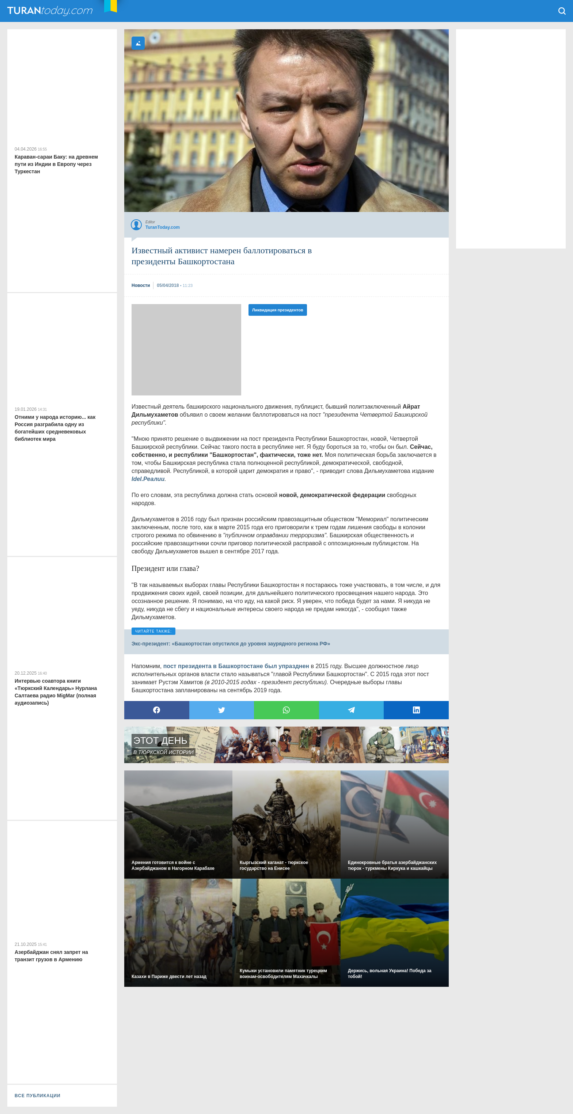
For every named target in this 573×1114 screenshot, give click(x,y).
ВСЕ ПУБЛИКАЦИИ (38, 1095)
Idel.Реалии (148, 479)
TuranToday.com (50, 10)
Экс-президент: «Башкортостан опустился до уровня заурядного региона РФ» (231, 644)
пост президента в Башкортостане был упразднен (236, 666)
